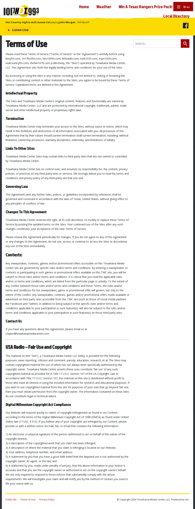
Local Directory (176, 16)
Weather (103, 6)
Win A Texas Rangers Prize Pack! (146, 6)
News (184, 6)
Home (84, 6)
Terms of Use (28, 499)
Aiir (187, 499)
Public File (11, 499)
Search (185, 43)
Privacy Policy (47, 499)
